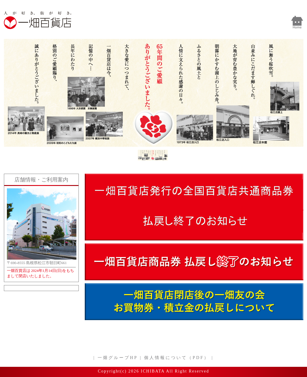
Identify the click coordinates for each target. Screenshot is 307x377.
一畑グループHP (117, 357)
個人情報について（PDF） (176, 357)
